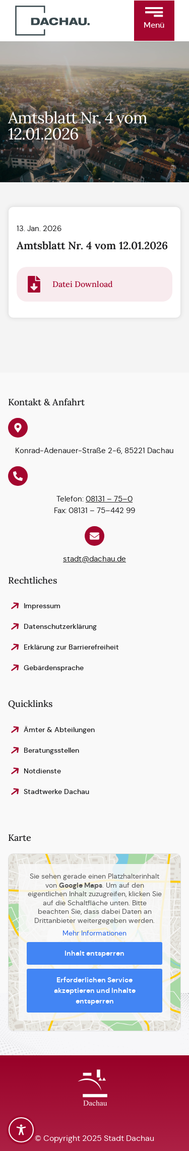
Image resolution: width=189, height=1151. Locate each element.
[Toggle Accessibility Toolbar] (21, 1129)
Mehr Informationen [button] (94, 933)
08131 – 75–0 (109, 499)
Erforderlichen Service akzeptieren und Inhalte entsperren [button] (95, 990)
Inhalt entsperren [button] (94, 953)
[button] (154, 21)
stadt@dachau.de (94, 559)
